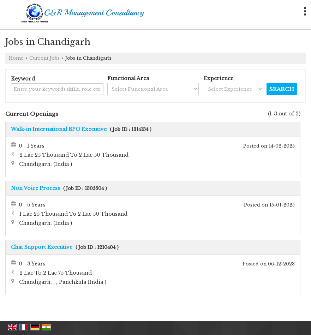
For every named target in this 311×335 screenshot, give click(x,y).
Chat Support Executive (41, 247)
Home (16, 58)
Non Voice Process (35, 188)
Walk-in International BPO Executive (59, 129)
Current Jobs (44, 58)
